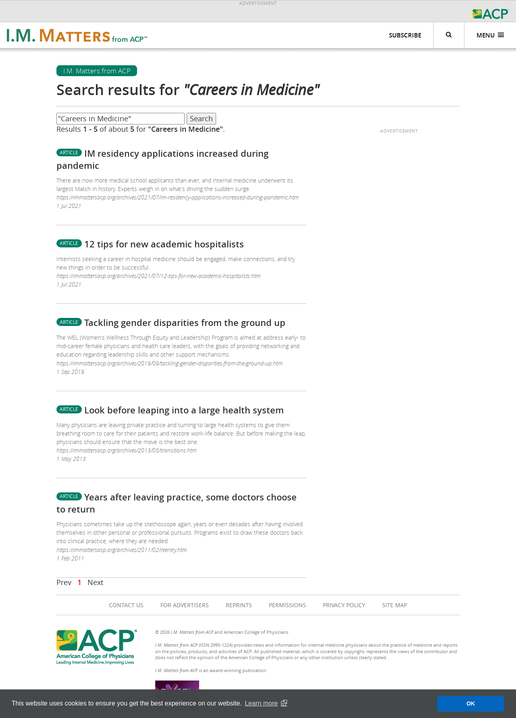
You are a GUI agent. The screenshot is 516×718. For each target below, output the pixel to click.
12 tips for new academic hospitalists (164, 244)
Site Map (394, 605)
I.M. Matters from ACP (97, 70)
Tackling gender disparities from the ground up (184, 323)
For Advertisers (184, 605)
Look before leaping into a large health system (184, 410)
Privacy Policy (344, 605)
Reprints (239, 605)
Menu (490, 35)
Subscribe (405, 35)
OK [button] (470, 703)
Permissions (287, 605)
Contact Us (126, 605)
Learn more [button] (261, 703)
